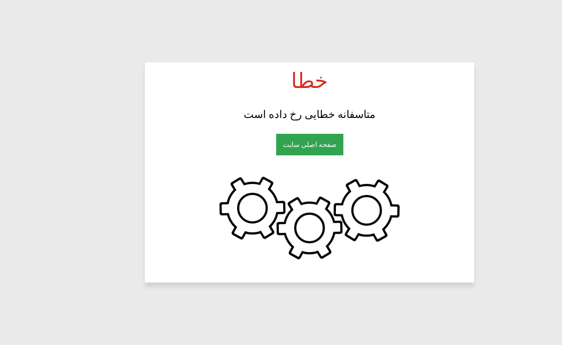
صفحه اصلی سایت (281, 144)
